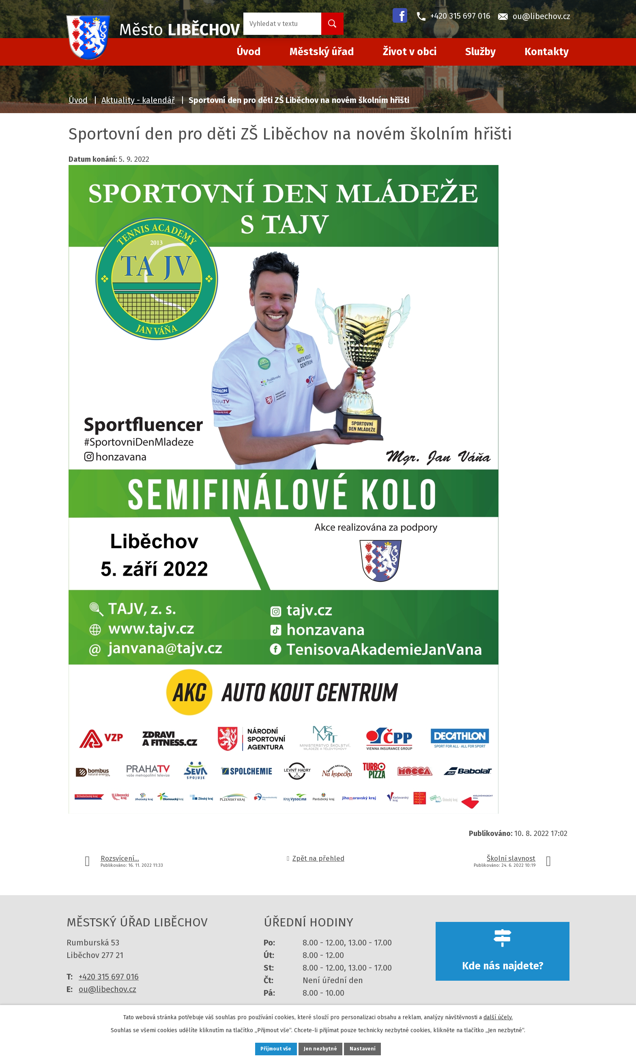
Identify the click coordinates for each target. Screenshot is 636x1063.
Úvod (78, 100)
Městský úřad (322, 52)
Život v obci (409, 52)
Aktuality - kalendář (138, 100)
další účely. (498, 1015)
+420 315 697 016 (109, 977)
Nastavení (370, 1048)
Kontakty (546, 52)
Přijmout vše (269, 1048)
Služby (480, 52)
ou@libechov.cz (107, 989)
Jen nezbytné (321, 1048)
